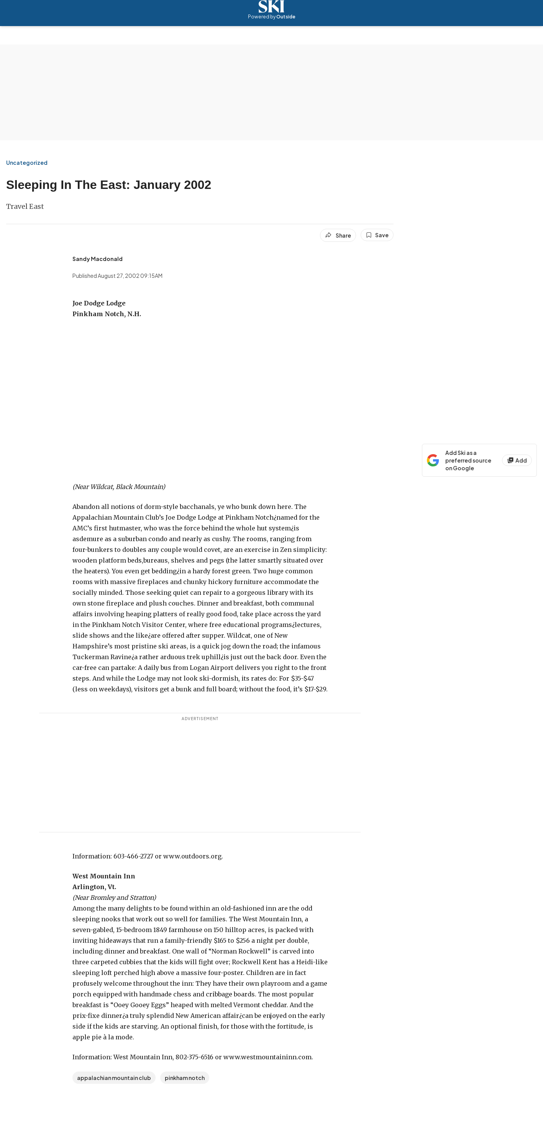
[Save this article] (377, 235)
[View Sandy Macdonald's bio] (97, 259)
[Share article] (338, 235)
